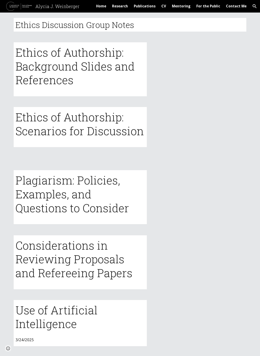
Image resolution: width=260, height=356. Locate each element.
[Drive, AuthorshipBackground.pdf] (199, 68)
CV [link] (163, 6)
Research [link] (120, 6)
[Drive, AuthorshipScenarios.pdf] (199, 133)
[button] (254, 6)
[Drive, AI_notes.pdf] (199, 325)
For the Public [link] (208, 6)
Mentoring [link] (181, 6)
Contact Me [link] (236, 6)
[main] (130, 25)
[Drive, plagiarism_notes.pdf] (199, 197)
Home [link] (101, 6)
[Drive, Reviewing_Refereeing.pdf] (199, 262)
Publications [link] (145, 6)
